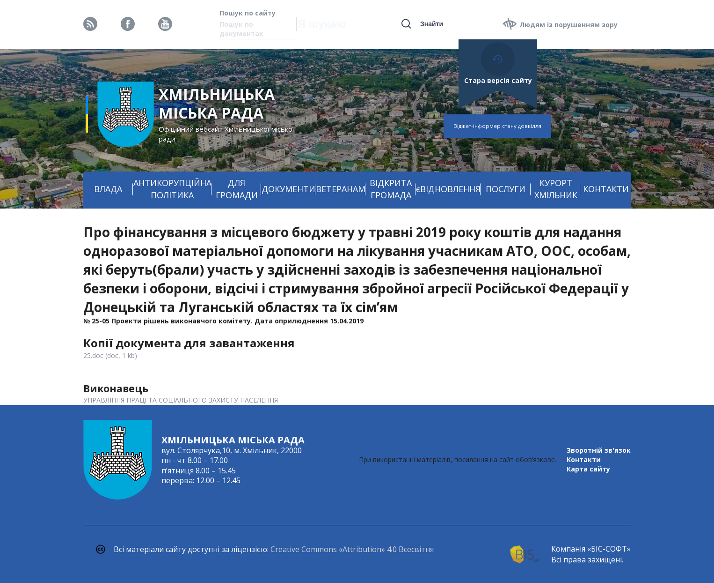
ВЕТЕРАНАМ (340, 188)
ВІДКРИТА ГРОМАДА (391, 189)
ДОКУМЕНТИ (288, 188)
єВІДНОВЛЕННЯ (448, 188)
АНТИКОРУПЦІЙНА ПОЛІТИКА (172, 189)
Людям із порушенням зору (568, 24)
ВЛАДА (108, 188)
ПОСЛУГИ (505, 188)
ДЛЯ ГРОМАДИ (237, 189)
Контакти (584, 459)
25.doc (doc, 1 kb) (110, 355)
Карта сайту (588, 468)
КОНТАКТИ (606, 188)
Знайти (431, 24)
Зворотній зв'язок (599, 450)
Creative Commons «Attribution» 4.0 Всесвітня (352, 549)
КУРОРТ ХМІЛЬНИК (555, 189)
